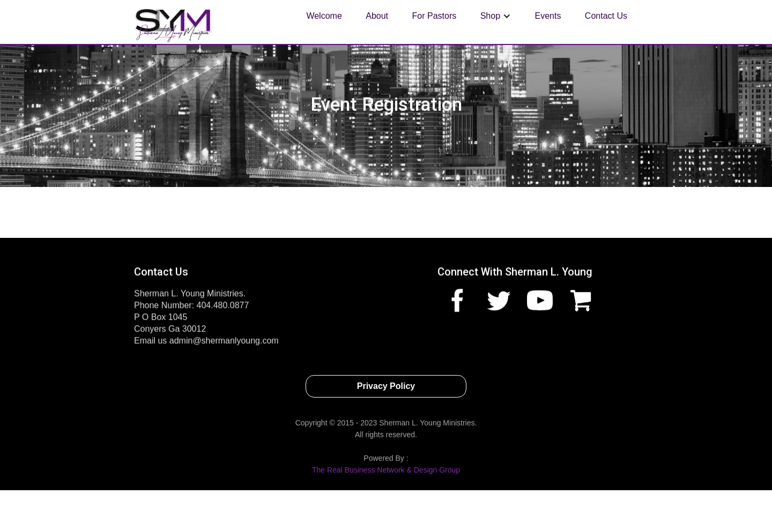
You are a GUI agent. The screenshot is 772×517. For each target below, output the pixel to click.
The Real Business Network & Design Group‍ (386, 473)
